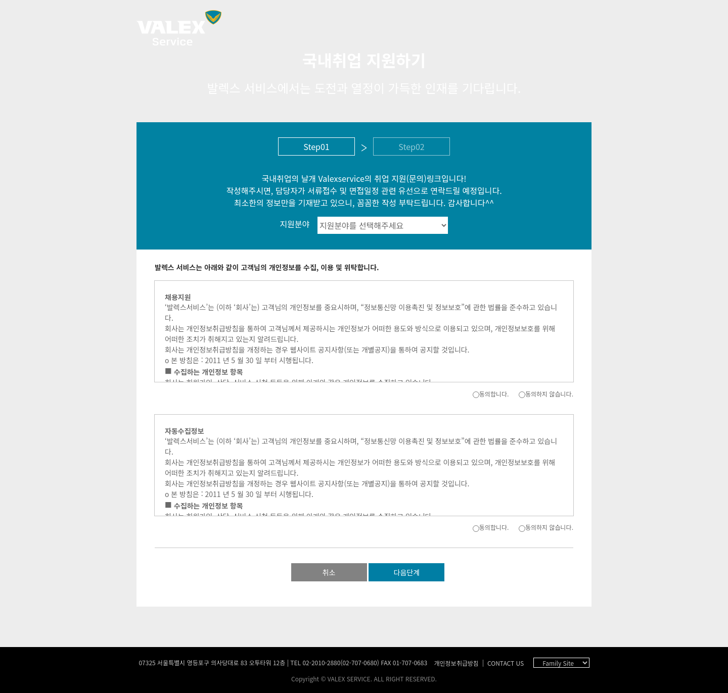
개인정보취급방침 (456, 663)
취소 (329, 572)
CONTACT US (505, 663)
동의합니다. (491, 393)
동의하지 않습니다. (546, 393)
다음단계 (407, 572)
